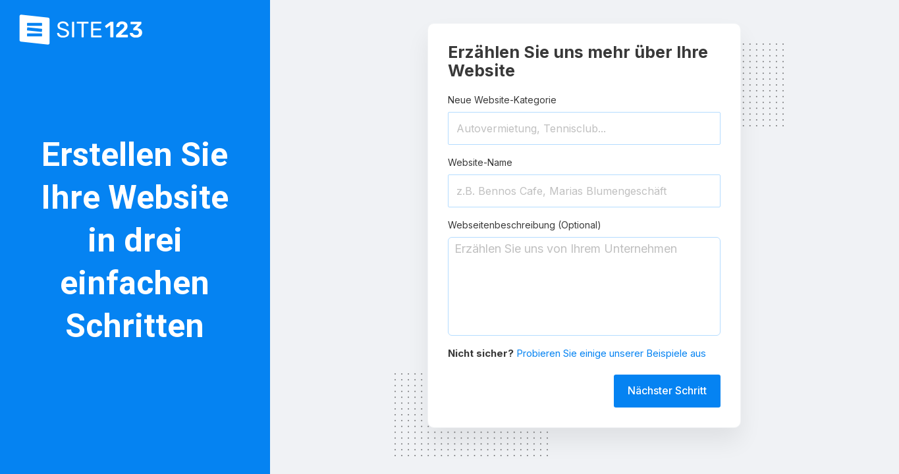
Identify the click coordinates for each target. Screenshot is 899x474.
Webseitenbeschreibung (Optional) (524, 224)
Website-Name (480, 162)
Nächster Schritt (667, 390)
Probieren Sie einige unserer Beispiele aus (611, 353)
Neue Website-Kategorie (502, 99)
